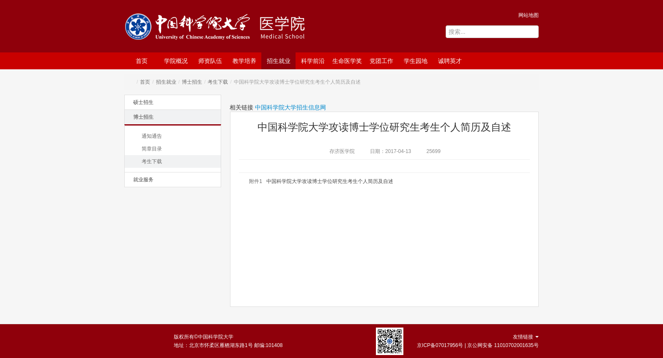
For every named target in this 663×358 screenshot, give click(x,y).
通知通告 (152, 136)
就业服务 (143, 180)
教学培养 (244, 60)
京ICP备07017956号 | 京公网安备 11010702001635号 (478, 345)
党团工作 (381, 60)
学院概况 (176, 60)
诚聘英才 (450, 60)
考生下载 (218, 82)
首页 (142, 60)
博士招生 (192, 82)
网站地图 (528, 15)
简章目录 (152, 149)
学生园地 (415, 60)
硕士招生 (143, 102)
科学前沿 (313, 60)
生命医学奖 (347, 60)
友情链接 (526, 337)
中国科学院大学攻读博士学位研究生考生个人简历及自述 (329, 181)
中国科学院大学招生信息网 (290, 107)
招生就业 (278, 60)
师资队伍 (210, 60)
